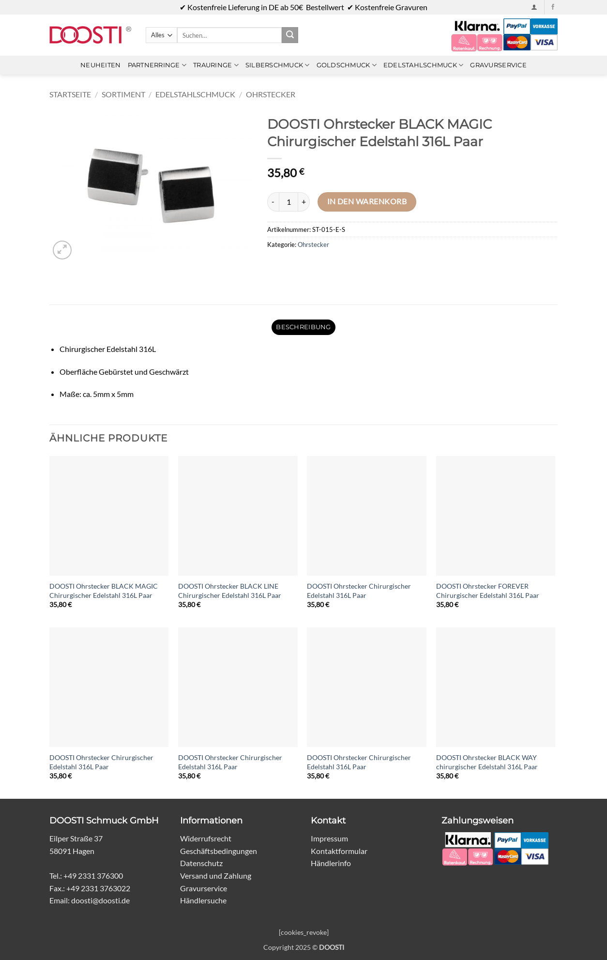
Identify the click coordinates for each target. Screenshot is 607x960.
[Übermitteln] (290, 35)
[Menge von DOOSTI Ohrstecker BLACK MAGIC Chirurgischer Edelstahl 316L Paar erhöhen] (304, 202)
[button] (534, 7)
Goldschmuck (347, 65)
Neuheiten (100, 65)
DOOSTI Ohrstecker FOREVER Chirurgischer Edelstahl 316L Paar (487, 590)
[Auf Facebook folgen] (553, 7)
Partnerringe (157, 65)
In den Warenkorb (367, 201)
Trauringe (216, 65)
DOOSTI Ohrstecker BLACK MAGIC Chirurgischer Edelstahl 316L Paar (103, 590)
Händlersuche (203, 900)
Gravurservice (498, 65)
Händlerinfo (331, 863)
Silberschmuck (277, 65)
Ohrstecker (270, 94)
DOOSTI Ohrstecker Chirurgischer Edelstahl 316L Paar (359, 590)
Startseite (70, 94)
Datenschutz (201, 863)
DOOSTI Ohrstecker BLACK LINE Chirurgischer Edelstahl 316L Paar (229, 590)
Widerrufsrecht (205, 838)
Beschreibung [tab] (303, 327)
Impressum (329, 838)
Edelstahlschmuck (423, 65)
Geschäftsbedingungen (218, 850)
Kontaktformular (339, 850)
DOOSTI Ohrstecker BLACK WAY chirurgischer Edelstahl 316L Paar (487, 762)
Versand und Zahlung (215, 875)
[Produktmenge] (288, 202)
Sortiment (123, 94)
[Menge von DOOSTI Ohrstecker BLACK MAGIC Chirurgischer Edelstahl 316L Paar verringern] (273, 202)
